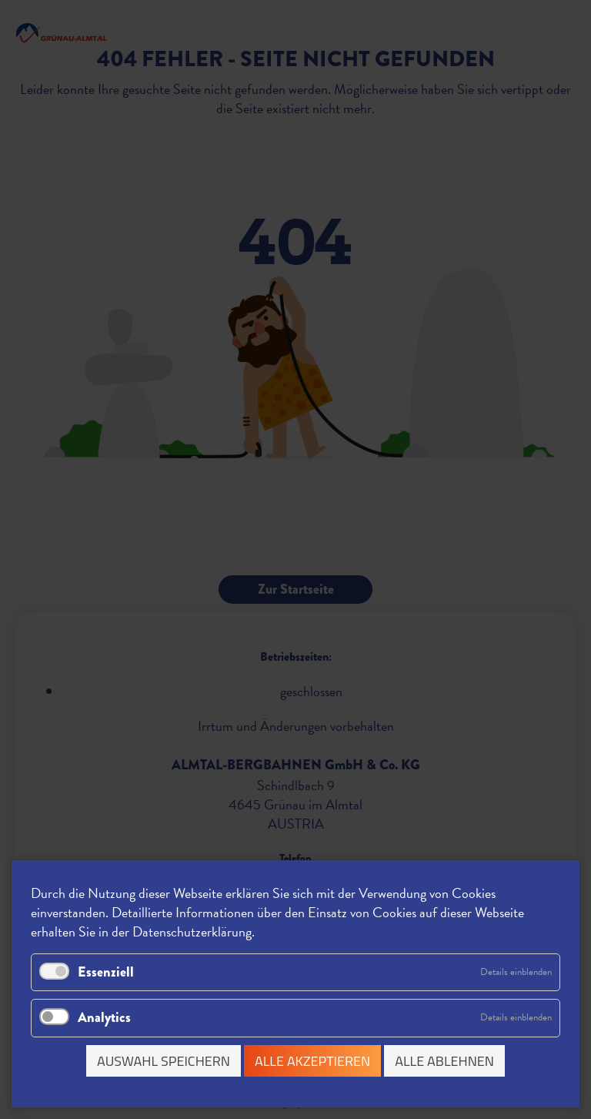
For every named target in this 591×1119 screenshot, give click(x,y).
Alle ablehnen (444, 1060)
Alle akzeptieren (312, 1060)
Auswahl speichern (163, 1060)
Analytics (104, 1017)
